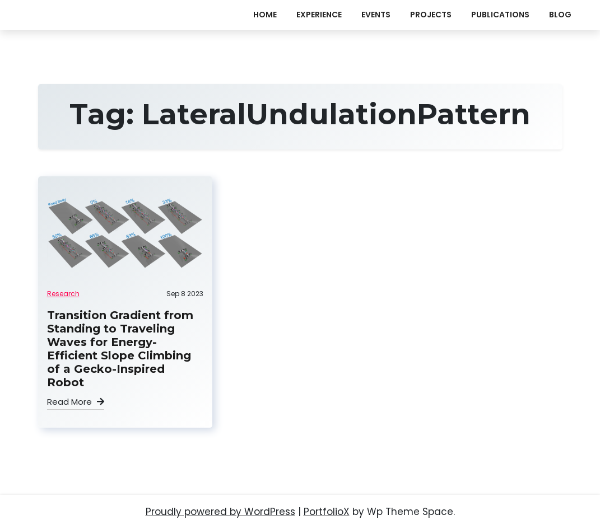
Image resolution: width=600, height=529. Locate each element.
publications (500, 14)
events (375, 14)
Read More (75, 402)
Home (265, 14)
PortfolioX (327, 511)
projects (431, 14)
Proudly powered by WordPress (220, 511)
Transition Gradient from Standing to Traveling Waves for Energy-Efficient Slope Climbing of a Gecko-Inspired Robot (120, 348)
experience (319, 14)
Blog (560, 14)
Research (63, 293)
